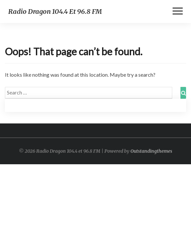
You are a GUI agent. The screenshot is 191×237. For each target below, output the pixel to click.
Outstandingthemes (151, 151)
